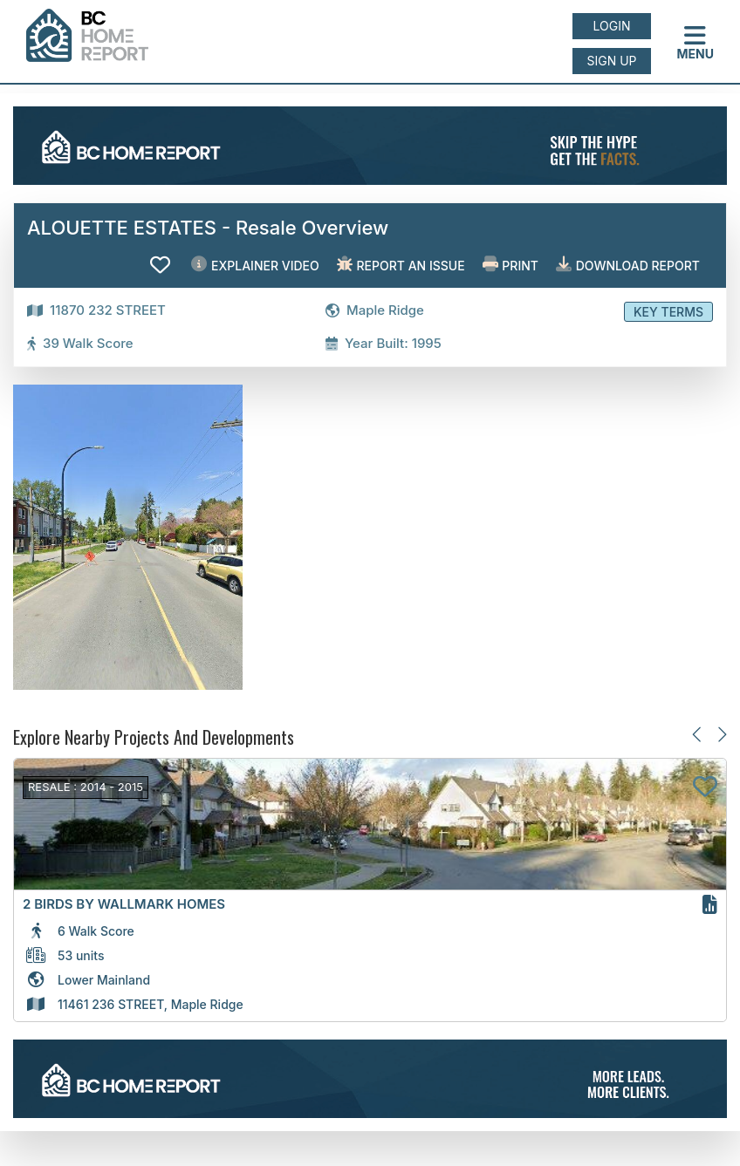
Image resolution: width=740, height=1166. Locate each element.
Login (612, 25)
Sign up (611, 60)
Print (510, 264)
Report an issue (401, 264)
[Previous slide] (697, 733)
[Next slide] (721, 733)
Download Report (628, 264)
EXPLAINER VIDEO (255, 264)
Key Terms (668, 311)
